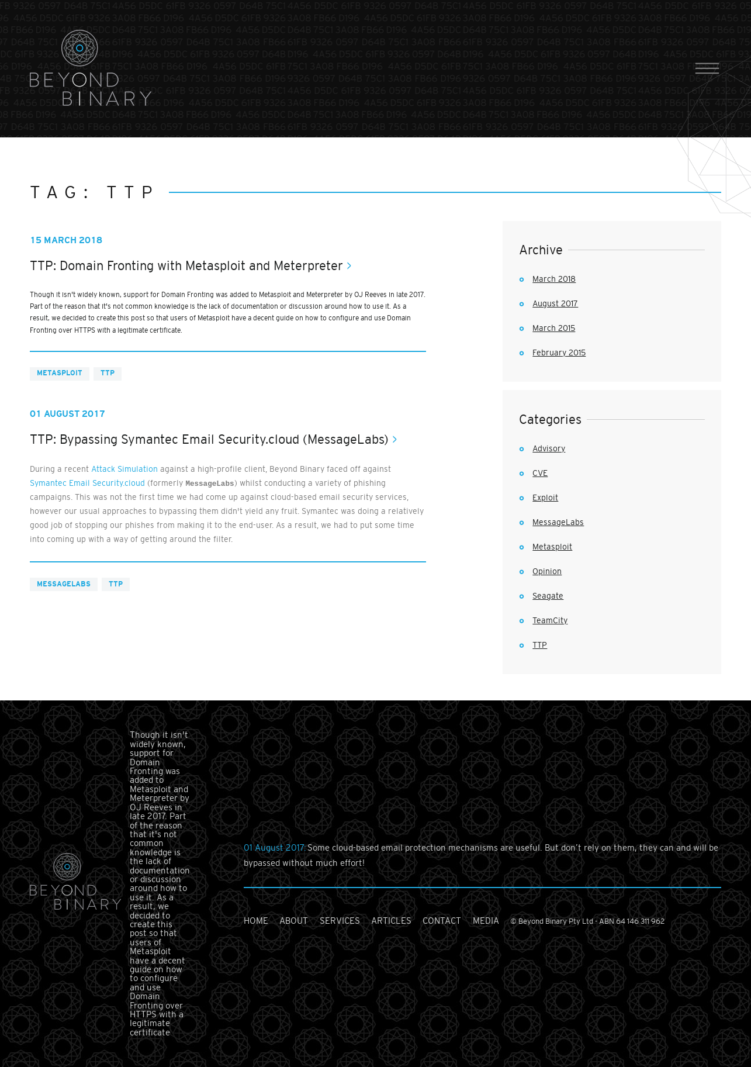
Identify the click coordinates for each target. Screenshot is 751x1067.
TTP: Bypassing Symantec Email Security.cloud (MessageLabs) (209, 439)
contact (442, 921)
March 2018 (554, 279)
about (293, 921)
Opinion (547, 571)
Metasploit (59, 373)
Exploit (545, 497)
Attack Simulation (124, 469)
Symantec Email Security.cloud (87, 483)
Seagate (547, 595)
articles (391, 921)
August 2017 (555, 303)
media (486, 921)
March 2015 (553, 328)
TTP (108, 373)
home (256, 921)
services (340, 921)
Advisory (548, 448)
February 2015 (559, 352)
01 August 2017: (275, 847)
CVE (540, 473)
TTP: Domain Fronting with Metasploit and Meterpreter (186, 265)
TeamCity (549, 620)
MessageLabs (64, 584)
